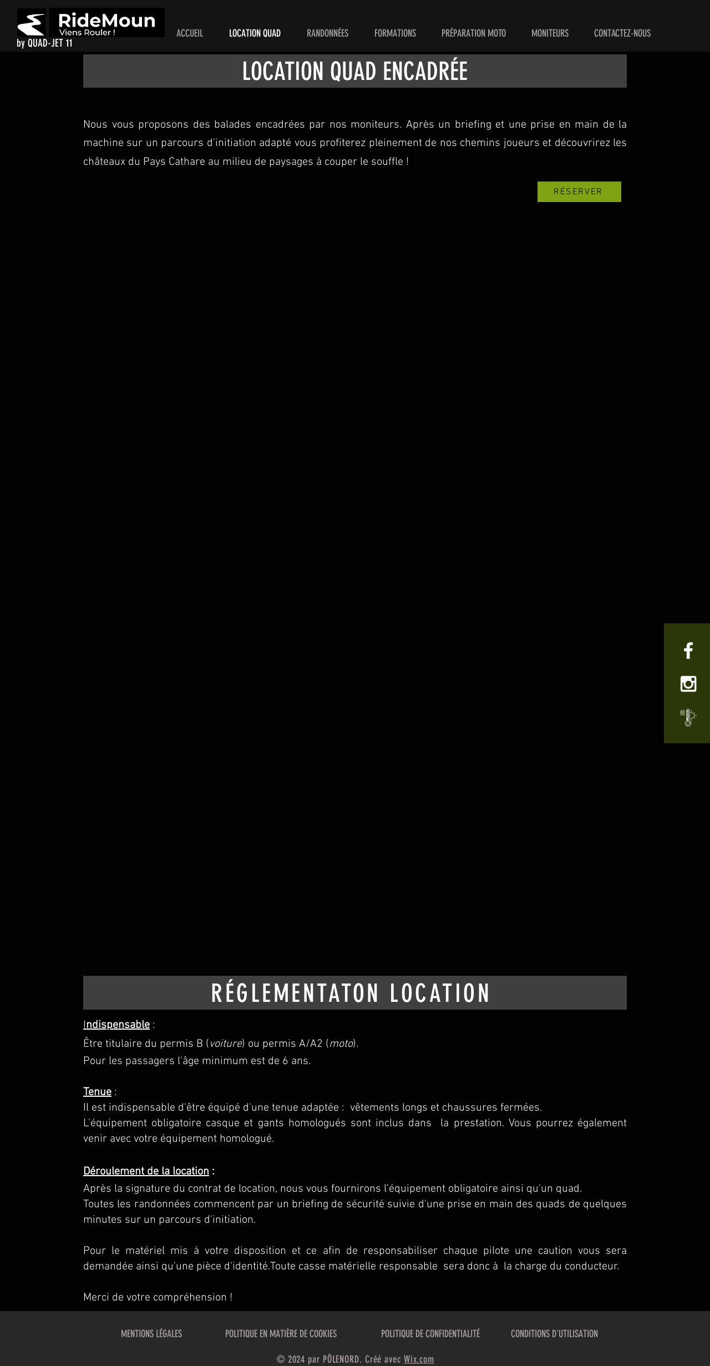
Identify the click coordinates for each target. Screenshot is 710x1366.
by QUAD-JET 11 (45, 43)
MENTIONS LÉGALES (151, 1334)
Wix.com (419, 1359)
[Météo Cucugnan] (688, 717)
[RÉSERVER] (579, 192)
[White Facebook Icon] (688, 650)
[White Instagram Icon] (688, 684)
